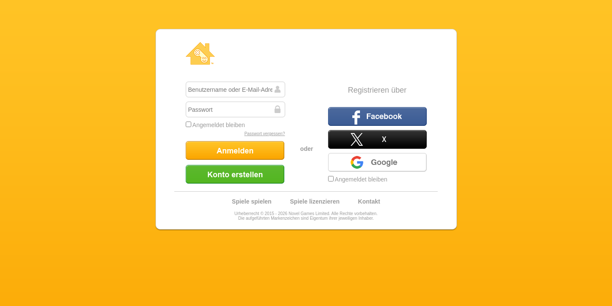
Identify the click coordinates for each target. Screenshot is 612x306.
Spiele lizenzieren (315, 201)
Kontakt (369, 201)
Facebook (377, 116)
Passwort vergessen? (264, 133)
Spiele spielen (252, 201)
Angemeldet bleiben (215, 125)
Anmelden (235, 150)
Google (377, 162)
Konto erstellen (235, 174)
